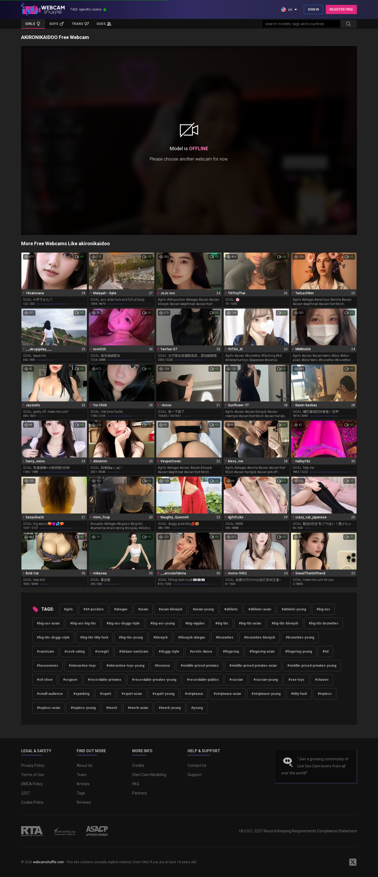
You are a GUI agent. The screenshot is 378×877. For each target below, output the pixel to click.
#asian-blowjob (170, 609)
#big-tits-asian (250, 623)
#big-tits (221, 623)
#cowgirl (102, 651)
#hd (325, 651)
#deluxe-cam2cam (133, 651)
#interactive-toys (82, 665)
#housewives (47, 665)
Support (194, 775)
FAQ (135, 784)
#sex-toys (296, 680)
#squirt (105, 694)
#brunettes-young (300, 637)
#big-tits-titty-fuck (94, 637)
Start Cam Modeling (149, 775)
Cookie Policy (32, 802)
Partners (139, 793)
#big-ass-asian (48, 623)
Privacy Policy (32, 765)
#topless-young (83, 708)
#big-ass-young (162, 623)
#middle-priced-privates (200, 665)
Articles (83, 784)
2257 (25, 793)
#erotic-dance (201, 651)
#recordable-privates (104, 680)
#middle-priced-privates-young (311, 665)
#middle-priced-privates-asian (253, 665)
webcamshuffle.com (48, 862)
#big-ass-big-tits (83, 623)
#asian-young (203, 609)
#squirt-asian (132, 694)
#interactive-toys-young (125, 665)
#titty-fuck (299, 694)
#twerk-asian (138, 708)
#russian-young (265, 680)
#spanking (81, 694)
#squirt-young (163, 694)
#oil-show (45, 680)
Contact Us (197, 765)
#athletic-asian (259, 609)
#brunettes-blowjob (259, 637)
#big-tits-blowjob (285, 623)
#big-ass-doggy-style (123, 623)
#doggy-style (169, 651)
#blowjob (160, 637)
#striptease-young (266, 694)
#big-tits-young (131, 637)
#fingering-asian (262, 651)
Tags (81, 793)
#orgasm (70, 680)
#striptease (194, 694)
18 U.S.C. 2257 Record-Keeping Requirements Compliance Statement (298, 831)
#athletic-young (294, 609)
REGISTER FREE (341, 9)
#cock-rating (74, 651)
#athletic (231, 609)
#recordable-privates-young (154, 680)
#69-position (93, 609)
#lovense (162, 665)
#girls (68, 609)
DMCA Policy (32, 784)
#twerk (111, 708)
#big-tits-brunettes (323, 623)
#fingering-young (298, 651)
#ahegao (121, 609)
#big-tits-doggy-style (53, 637)
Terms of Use (32, 775)
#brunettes (224, 637)
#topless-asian (48, 708)
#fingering (231, 651)
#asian (143, 609)
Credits (138, 765)
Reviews (84, 802)
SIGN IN (313, 9)
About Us (84, 765)
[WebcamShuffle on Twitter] (353, 862)
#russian (236, 680)
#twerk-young (170, 708)
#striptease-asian (227, 694)
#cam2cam (45, 651)
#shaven (321, 680)
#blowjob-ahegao (191, 637)
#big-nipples (195, 623)
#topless (325, 694)
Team (82, 775)
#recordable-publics (203, 680)
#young (197, 708)
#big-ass (323, 609)
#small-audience (50, 694)
